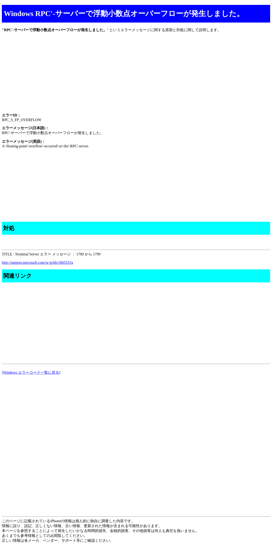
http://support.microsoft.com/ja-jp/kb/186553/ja (37, 262)
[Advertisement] (136, 76)
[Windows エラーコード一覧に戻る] (31, 372)
